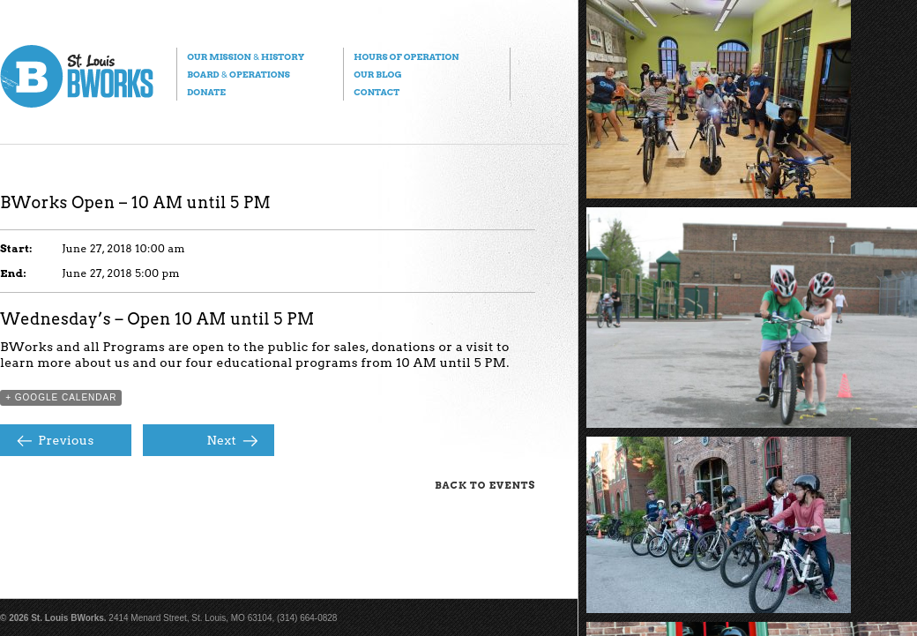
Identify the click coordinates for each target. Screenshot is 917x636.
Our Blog (377, 74)
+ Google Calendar (60, 397)
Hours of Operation (406, 56)
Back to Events (485, 485)
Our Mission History (245, 56)
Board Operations (238, 74)
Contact (376, 91)
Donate (206, 91)
